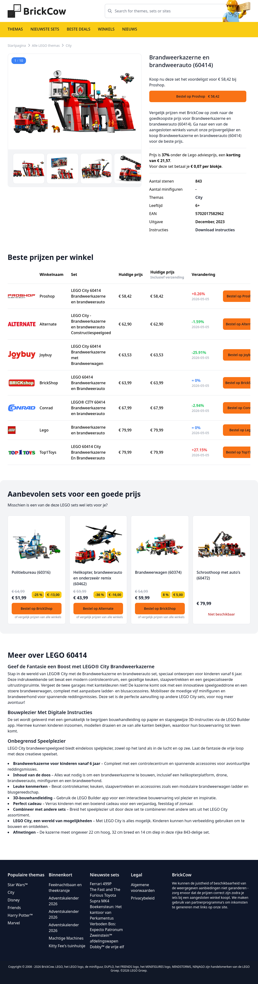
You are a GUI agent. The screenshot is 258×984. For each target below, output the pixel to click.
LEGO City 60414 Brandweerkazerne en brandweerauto (88, 296)
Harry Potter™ (20, 915)
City (69, 45)
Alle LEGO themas (46, 45)
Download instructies (215, 229)
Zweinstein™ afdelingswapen (104, 938)
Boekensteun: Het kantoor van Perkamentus (106, 912)
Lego (44, 430)
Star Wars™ (18, 884)
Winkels (106, 29)
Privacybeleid (143, 898)
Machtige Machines (66, 938)
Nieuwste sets (45, 29)
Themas (15, 29)
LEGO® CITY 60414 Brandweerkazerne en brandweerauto (88, 408)
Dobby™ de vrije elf (107, 946)
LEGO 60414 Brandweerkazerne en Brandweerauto (88, 382)
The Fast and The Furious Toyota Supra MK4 (105, 895)
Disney (14, 900)
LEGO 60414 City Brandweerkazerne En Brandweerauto (88, 452)
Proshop (47, 296)
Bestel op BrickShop (36, 608)
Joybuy (46, 355)
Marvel (14, 923)
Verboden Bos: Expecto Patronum (106, 926)
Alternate (48, 324)
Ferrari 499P (101, 883)
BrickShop (49, 382)
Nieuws (129, 29)
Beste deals (78, 29)
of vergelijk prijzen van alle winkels (38, 617)
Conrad (46, 407)
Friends (14, 907)
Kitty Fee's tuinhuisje (67, 945)
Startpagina (17, 45)
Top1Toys (48, 452)
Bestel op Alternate (98, 608)
